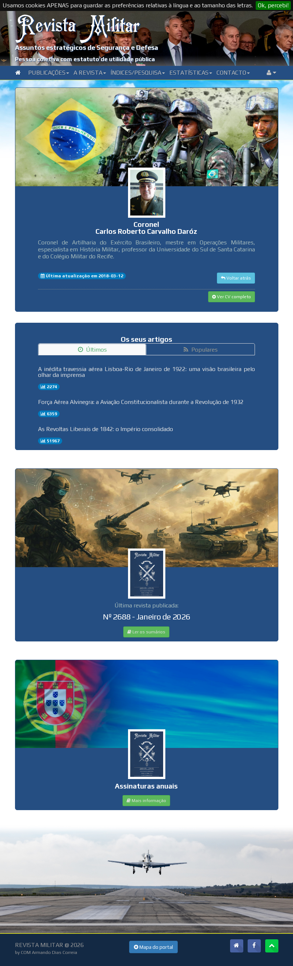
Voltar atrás (236, 278)
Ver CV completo (231, 296)
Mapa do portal (153, 947)
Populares (201, 349)
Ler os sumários (146, 631)
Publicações (48, 72)
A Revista (90, 72)
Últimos (92, 349)
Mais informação (146, 800)
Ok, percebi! (273, 5)
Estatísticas (190, 72)
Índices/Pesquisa (137, 72)
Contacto (233, 72)
